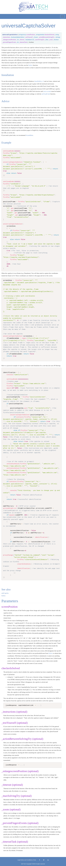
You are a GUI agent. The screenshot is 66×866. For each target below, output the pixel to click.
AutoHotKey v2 (39, 81)
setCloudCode (46, 94)
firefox (30, 65)
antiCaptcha (5, 593)
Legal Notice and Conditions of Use (26, 860)
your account (47, 91)
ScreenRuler (29, 135)
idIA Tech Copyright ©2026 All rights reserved (33, 864)
